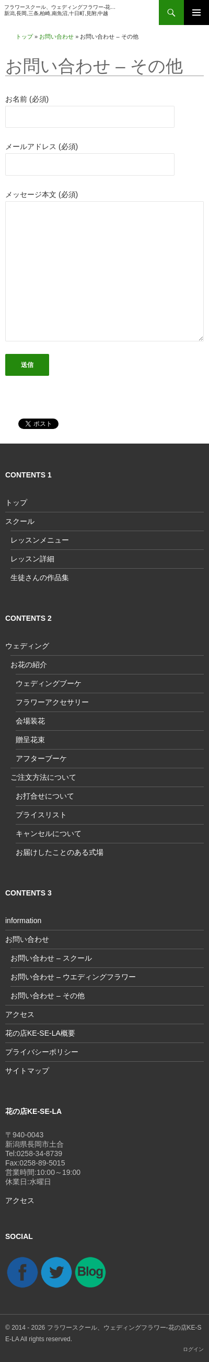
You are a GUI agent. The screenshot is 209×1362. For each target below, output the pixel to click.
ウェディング (27, 646)
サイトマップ (27, 1070)
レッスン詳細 (32, 559)
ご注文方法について (43, 777)
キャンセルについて (49, 833)
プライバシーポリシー (41, 1052)
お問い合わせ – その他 (47, 995)
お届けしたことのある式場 (59, 852)
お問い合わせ (56, 36)
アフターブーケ (41, 758)
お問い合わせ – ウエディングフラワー (73, 977)
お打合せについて (45, 796)
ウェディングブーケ (49, 683)
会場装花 (30, 721)
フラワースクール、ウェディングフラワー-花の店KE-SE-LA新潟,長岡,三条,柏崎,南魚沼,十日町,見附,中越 (60, 10)
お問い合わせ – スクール (51, 958)
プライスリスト (41, 815)
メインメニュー (196, 12)
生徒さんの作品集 (39, 577)
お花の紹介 (28, 664)
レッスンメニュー (39, 540)
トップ (24, 36)
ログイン (193, 1349)
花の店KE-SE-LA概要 (40, 1033)
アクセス (19, 1014)
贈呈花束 (30, 739)
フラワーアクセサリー (52, 702)
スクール (19, 521)
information (23, 920)
